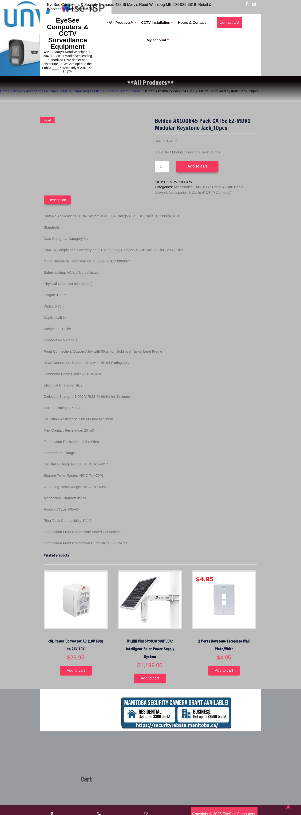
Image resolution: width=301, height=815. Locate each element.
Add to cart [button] (76, 671)
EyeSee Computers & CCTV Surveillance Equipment (67, 33)
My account (156, 40)
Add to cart (197, 166)
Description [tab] (57, 200)
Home (4, 91)
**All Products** (120, 22)
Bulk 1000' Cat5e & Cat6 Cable (116, 91)
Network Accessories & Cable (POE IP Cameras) (50, 91)
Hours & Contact (192, 22)
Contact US (229, 22)
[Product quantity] (162, 166)
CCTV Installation (155, 22)
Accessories (183, 187)
